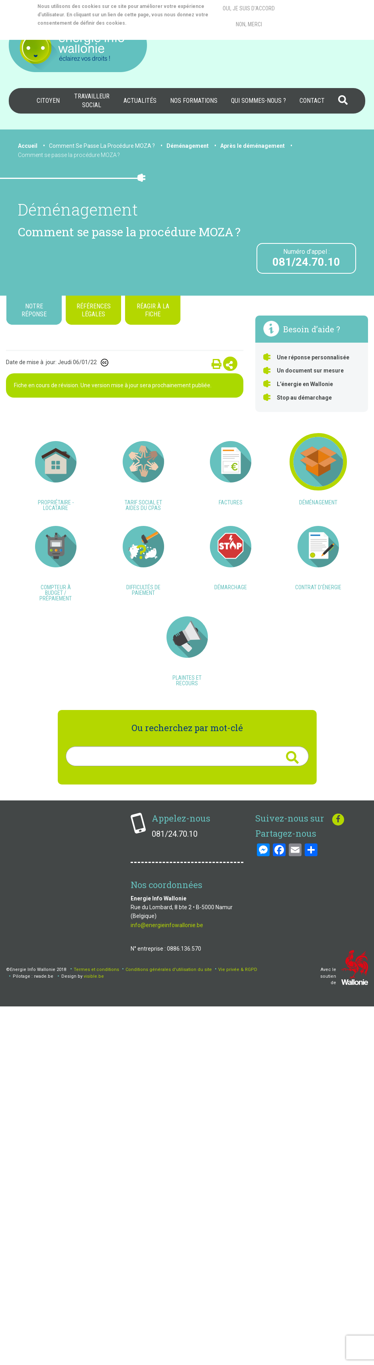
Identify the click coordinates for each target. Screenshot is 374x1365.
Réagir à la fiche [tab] (153, 310)
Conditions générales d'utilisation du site (168, 1328)
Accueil (27, 146)
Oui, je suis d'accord (249, 8)
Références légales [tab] (93, 310)
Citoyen (48, 100)
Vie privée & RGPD (237, 1328)
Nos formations (193, 100)
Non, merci (249, 24)
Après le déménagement (252, 146)
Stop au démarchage (304, 397)
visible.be (94, 1334)
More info (159, 23)
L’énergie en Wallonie (305, 384)
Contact (312, 100)
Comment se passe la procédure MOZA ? (69, 155)
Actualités (140, 100)
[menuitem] (48, 100)
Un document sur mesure (310, 370)
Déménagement (187, 146)
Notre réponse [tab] (34, 310)
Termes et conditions (96, 1328)
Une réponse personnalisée (313, 357)
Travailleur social (92, 100)
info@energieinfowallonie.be (167, 1283)
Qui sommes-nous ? (258, 100)
